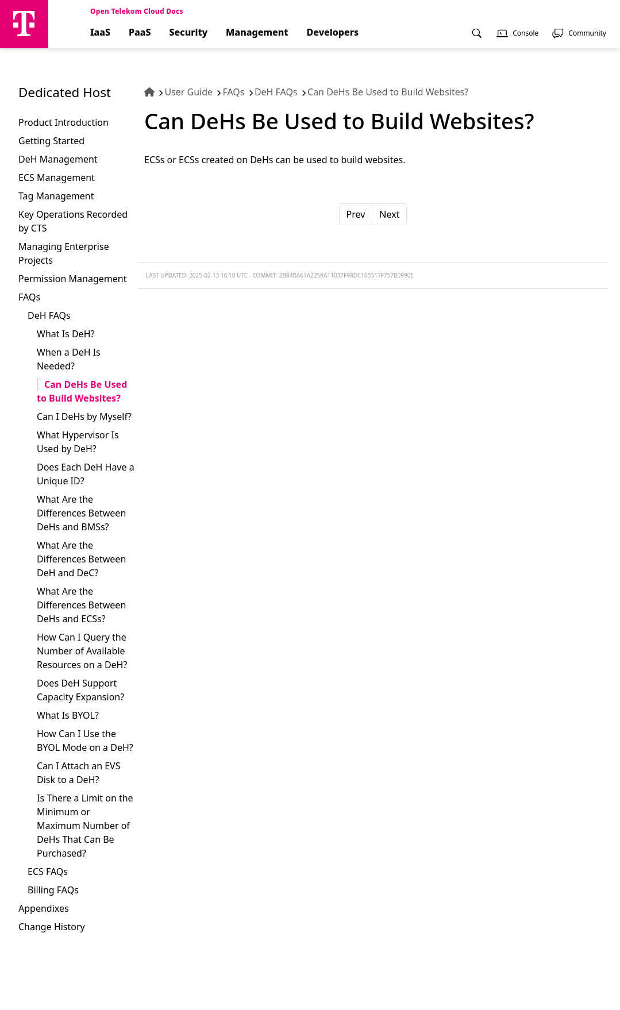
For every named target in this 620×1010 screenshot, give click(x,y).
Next (389, 214)
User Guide (188, 92)
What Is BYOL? (68, 715)
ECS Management (56, 177)
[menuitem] (477, 37)
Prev (355, 214)
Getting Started (51, 140)
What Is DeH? (65, 333)
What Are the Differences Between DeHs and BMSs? (81, 513)
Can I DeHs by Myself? (84, 416)
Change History (51, 926)
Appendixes (43, 908)
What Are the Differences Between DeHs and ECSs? (81, 605)
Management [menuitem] (257, 32)
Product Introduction (63, 122)
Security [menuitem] (189, 32)
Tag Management (56, 196)
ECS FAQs (48, 871)
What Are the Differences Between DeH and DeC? (81, 559)
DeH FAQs (49, 315)
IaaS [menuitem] (100, 32)
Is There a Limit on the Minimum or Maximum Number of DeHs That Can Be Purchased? (85, 825)
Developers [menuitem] (333, 32)
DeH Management (58, 159)
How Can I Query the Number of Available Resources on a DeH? (82, 651)
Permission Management (72, 278)
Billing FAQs (53, 890)
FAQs (29, 297)
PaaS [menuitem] (140, 32)
